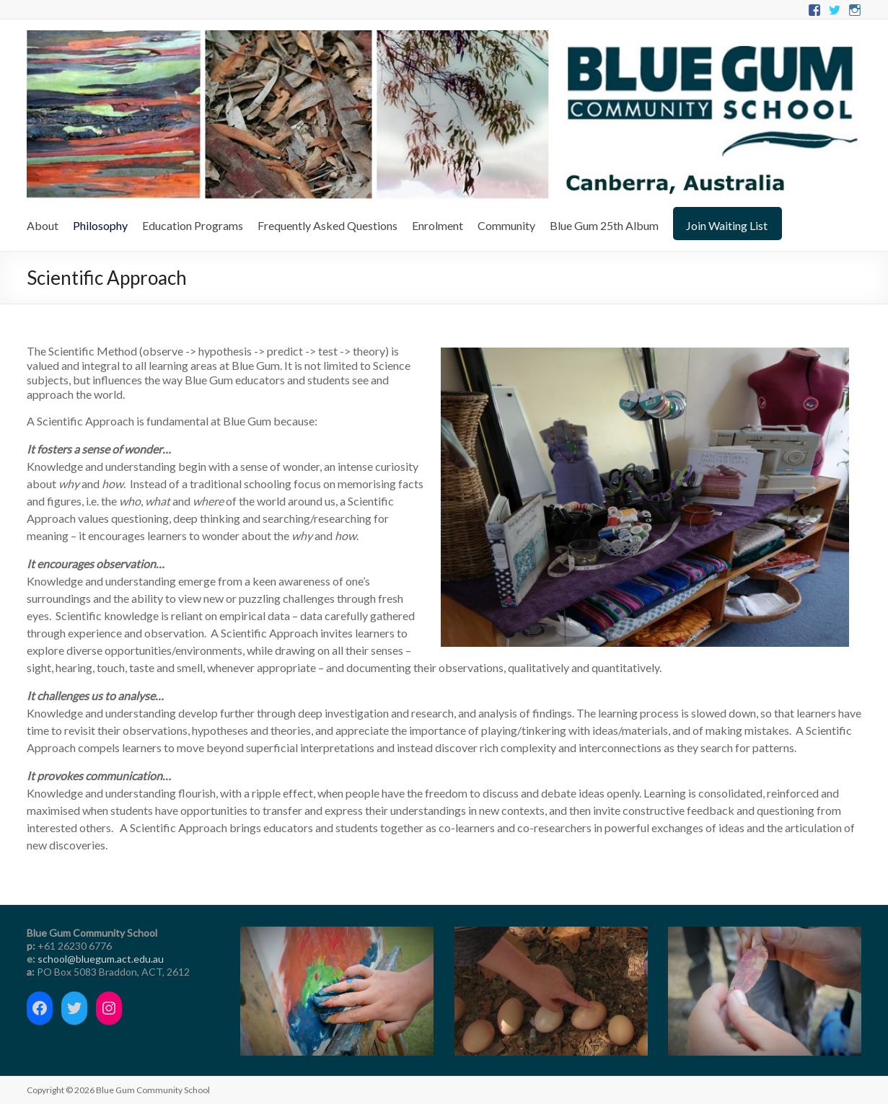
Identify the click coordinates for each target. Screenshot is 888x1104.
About (42, 225)
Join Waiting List (727, 225)
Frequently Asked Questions (327, 225)
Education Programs (192, 225)
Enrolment (437, 225)
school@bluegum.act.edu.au (101, 959)
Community (506, 225)
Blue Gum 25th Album (604, 225)
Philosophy (100, 225)
